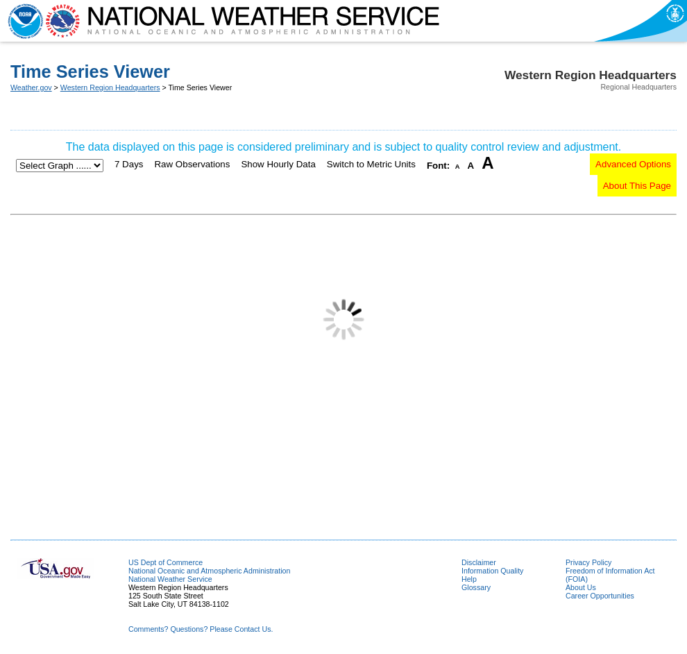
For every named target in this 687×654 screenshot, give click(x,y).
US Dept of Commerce (165, 562)
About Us (581, 587)
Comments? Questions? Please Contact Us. (200, 629)
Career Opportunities (600, 596)
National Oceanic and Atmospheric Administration (209, 571)
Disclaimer (478, 562)
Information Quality (492, 571)
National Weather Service (170, 579)
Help (469, 579)
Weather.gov (31, 87)
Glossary (476, 587)
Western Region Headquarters (110, 87)
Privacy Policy (588, 562)
